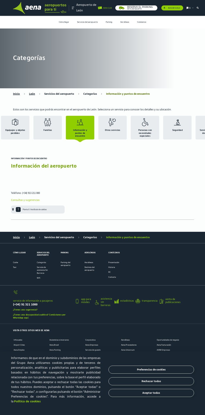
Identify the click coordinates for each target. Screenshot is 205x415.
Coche (15, 262)
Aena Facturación (164, 345)
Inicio (16, 94)
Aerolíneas (124, 22)
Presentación (113, 262)
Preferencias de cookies (151, 369)
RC (109, 272)
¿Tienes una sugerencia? (25, 309)
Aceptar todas (151, 393)
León (32, 94)
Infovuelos (18, 340)
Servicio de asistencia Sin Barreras (42, 270)
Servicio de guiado (92, 350)
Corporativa (90, 340)
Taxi (14, 267)
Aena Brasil (54, 345)
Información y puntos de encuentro (128, 94)
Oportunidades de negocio (168, 340)
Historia (111, 267)
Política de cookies (27, 401)
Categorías (90, 94)
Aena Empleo (19, 350)
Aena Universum (128, 350)
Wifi (38, 278)
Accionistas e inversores (59, 340)
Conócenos (141, 22)
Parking (109, 22)
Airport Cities (19, 345)
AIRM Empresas (163, 350)
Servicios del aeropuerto (87, 22)
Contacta (112, 277)
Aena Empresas (91, 345)
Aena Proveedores (129, 345)
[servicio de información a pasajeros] (42, 293)
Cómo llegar (64, 22)
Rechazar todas (151, 381)
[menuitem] (64, 22)
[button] (73, 8)
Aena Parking (55, 350)
